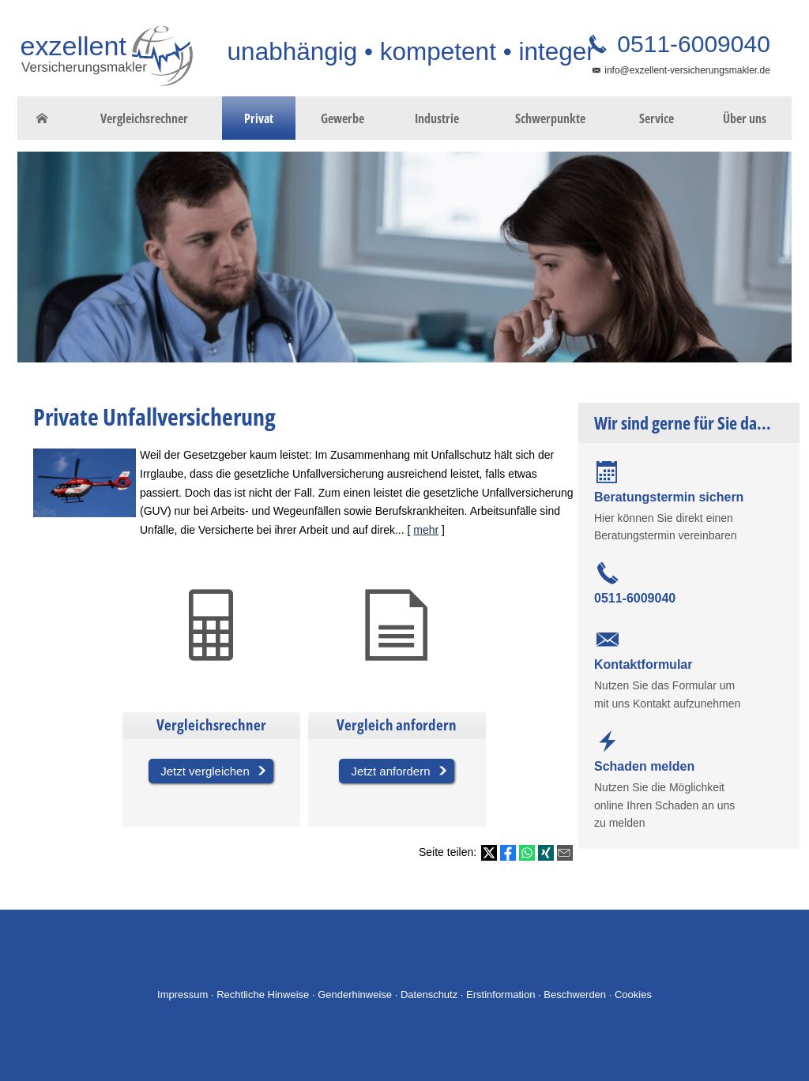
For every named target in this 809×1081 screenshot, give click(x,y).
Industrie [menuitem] (437, 118)
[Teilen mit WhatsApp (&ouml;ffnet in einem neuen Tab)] (527, 853)
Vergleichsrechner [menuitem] (144, 118)
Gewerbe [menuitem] (342, 118)
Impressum (182, 994)
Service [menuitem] (656, 118)
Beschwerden (575, 994)
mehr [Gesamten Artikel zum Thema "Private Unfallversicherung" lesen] (425, 530)
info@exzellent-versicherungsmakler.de (687, 70)
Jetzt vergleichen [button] (205, 771)
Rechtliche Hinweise (262, 994)
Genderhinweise (355, 994)
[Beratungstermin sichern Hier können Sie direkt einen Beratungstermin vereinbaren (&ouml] (689, 502)
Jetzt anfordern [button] (390, 771)
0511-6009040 (690, 44)
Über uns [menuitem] (744, 118)
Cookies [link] (633, 994)
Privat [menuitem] (258, 118)
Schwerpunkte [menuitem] (550, 118)
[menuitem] (41, 118)
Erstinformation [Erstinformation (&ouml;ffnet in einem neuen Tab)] (500, 994)
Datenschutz (429, 994)
